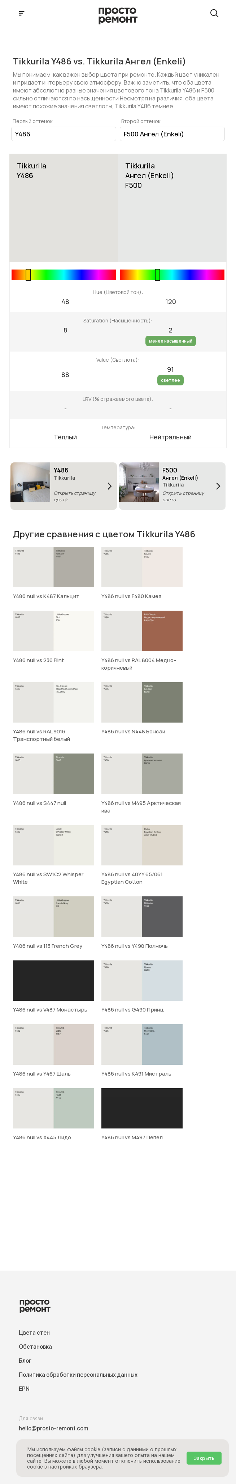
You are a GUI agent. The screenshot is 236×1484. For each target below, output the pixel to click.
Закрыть (204, 1458)
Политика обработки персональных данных (78, 1374)
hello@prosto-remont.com (53, 1428)
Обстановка (35, 1346)
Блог (25, 1360)
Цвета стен (34, 1332)
